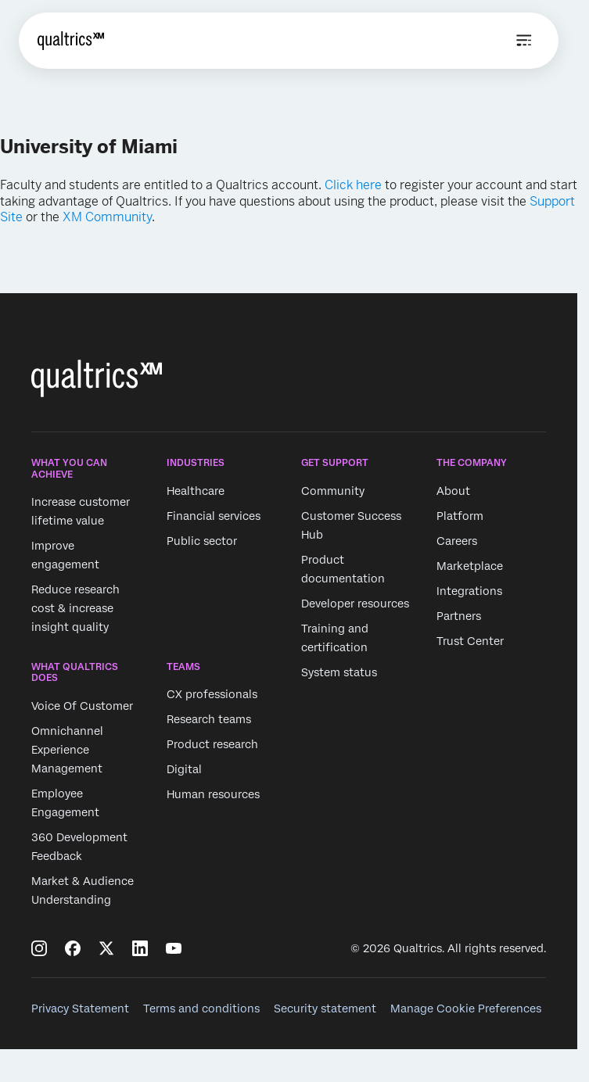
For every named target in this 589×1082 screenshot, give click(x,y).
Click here (353, 185)
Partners (458, 616)
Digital (184, 770)
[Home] (71, 40)
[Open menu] (524, 40)
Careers (456, 541)
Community (333, 491)
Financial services (213, 516)
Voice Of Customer (82, 706)
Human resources (213, 795)
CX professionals (212, 695)
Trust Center (470, 641)
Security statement (325, 1008)
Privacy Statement (80, 1008)
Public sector (202, 541)
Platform (459, 516)
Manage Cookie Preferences (465, 1008)
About (453, 491)
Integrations (469, 591)
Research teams (209, 720)
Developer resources (355, 603)
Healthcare (195, 491)
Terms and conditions (201, 1008)
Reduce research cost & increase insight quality (75, 608)
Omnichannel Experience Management (67, 750)
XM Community (107, 217)
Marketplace (469, 566)
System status (339, 672)
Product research (212, 745)
